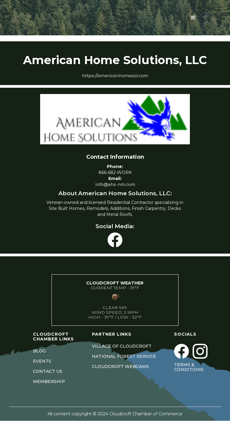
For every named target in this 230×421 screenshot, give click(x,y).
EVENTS (42, 361)
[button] (193, 17)
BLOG (39, 351)
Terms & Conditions (189, 367)
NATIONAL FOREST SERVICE (124, 356)
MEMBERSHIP (49, 381)
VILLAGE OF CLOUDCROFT (122, 346)
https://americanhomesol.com (115, 75)
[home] (65, 18)
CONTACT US (47, 371)
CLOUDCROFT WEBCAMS (120, 366)
